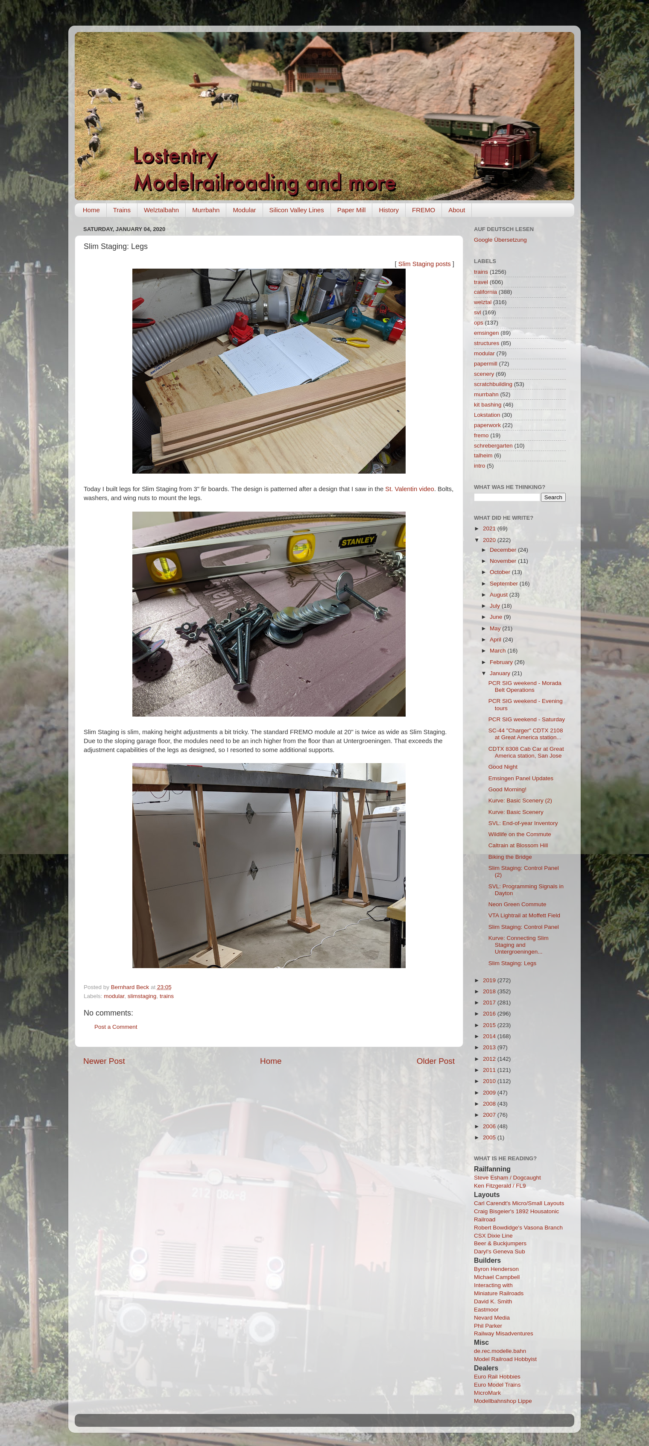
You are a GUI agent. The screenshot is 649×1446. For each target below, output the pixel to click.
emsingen (486, 333)
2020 (490, 540)
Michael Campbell (497, 1277)
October (501, 572)
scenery (484, 374)
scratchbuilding (493, 384)
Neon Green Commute (517, 904)
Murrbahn (205, 210)
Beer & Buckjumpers (500, 1243)
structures (486, 343)
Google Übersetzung (500, 240)
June (497, 617)
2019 (490, 980)
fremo (481, 435)
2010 (490, 1081)
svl (477, 312)
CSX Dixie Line (493, 1235)
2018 (490, 991)
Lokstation (487, 415)
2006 (490, 1126)
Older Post (436, 1061)
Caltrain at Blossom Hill (518, 845)
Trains (122, 210)
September (505, 583)
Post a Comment (115, 1027)
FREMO (423, 210)
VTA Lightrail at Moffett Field (524, 915)
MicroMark (487, 1393)
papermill (485, 363)
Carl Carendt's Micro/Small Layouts (519, 1203)
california (485, 292)
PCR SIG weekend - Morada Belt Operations (524, 686)
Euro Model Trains (497, 1385)
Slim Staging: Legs (512, 963)
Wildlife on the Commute (519, 834)
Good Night (502, 767)
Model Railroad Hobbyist (505, 1359)
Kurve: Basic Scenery (516, 812)
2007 (490, 1115)
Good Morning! (507, 789)
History (389, 210)
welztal (482, 302)
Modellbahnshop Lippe (503, 1401)
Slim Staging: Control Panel (523, 927)
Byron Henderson (496, 1269)
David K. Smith (493, 1301)
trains (167, 996)
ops (478, 322)
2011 (490, 1070)
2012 (490, 1059)
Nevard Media (492, 1317)
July (496, 606)
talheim (483, 455)
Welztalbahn (161, 210)
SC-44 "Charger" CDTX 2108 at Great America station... (525, 734)
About (456, 210)
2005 (490, 1137)
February (502, 662)
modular (114, 996)
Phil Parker (488, 1326)
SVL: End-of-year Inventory (523, 823)
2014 (490, 1036)
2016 (490, 1013)
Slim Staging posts (424, 264)
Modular (244, 210)
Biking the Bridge (510, 857)
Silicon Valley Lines (296, 210)
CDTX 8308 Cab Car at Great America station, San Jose (526, 752)
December (504, 550)
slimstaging (142, 996)
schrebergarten (493, 445)
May (496, 628)
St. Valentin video (409, 489)
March (498, 650)
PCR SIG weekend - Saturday (526, 719)
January (501, 673)
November (504, 561)
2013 (490, 1047)
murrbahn (486, 394)
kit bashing (488, 404)
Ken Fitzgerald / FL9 (500, 1186)
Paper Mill (351, 210)
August (499, 594)
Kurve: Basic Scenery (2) (520, 800)
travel (481, 282)
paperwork (487, 425)
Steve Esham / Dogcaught (507, 1177)
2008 (490, 1104)
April (496, 639)
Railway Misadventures (503, 1333)
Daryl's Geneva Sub (499, 1251)
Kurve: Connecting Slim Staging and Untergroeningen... (518, 945)
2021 (490, 528)
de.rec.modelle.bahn (500, 1351)
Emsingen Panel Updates (520, 778)
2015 (490, 1025)
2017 (490, 1002)
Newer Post (104, 1061)
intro (479, 465)
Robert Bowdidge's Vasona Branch (518, 1227)
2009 (490, 1092)
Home (91, 210)
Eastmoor (486, 1309)
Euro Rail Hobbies (497, 1376)
